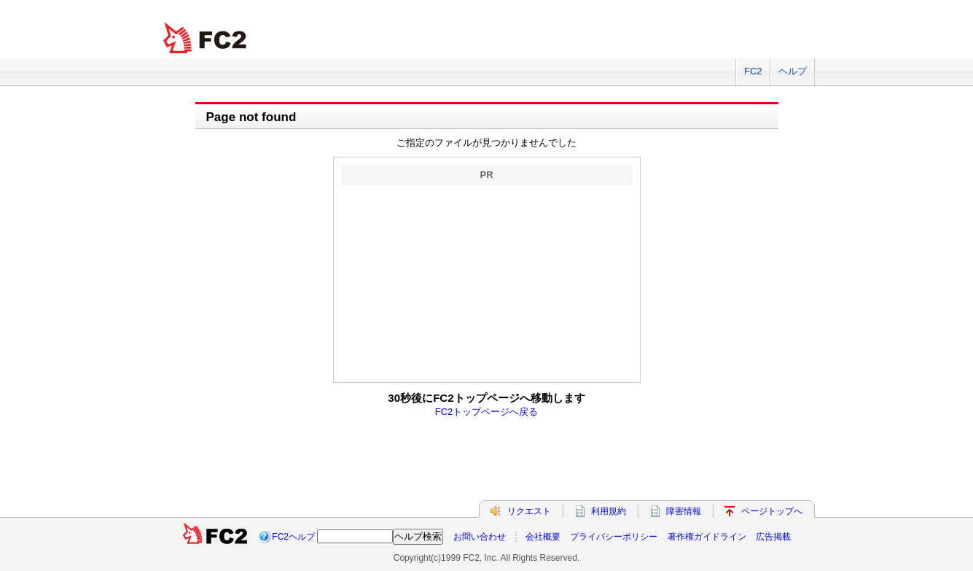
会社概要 (542, 537)
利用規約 (608, 511)
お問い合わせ (479, 537)
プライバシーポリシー (613, 537)
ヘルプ (792, 71)
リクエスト (529, 511)
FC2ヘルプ (293, 537)
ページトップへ (771, 511)
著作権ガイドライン (707, 537)
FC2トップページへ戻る (487, 411)
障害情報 (683, 511)
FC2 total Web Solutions (206, 38)
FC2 (753, 71)
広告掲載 (773, 537)
